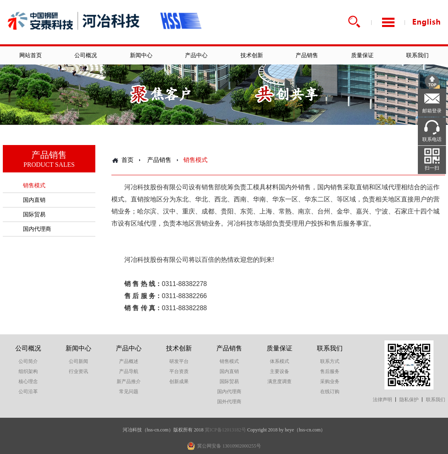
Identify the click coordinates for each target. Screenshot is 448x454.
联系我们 (417, 55)
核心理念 (28, 381)
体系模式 (279, 361)
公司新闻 (78, 361)
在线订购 (329, 391)
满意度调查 (279, 381)
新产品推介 (129, 381)
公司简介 (28, 361)
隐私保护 (409, 399)
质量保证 (362, 55)
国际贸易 (34, 214)
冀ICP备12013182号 (225, 430)
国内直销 (34, 200)
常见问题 (128, 391)
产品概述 (128, 361)
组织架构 (28, 371)
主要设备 (279, 371)
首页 (127, 160)
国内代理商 (37, 229)
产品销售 (307, 55)
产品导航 (128, 371)
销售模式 (34, 185)
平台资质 (179, 371)
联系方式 (329, 361)
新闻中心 (141, 55)
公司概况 (85, 55)
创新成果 (179, 381)
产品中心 (196, 55)
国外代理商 (229, 401)
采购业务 (329, 381)
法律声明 (382, 399)
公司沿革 (28, 391)
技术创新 (251, 55)
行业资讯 (78, 371)
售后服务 (329, 371)
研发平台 (179, 361)
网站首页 (30, 55)
